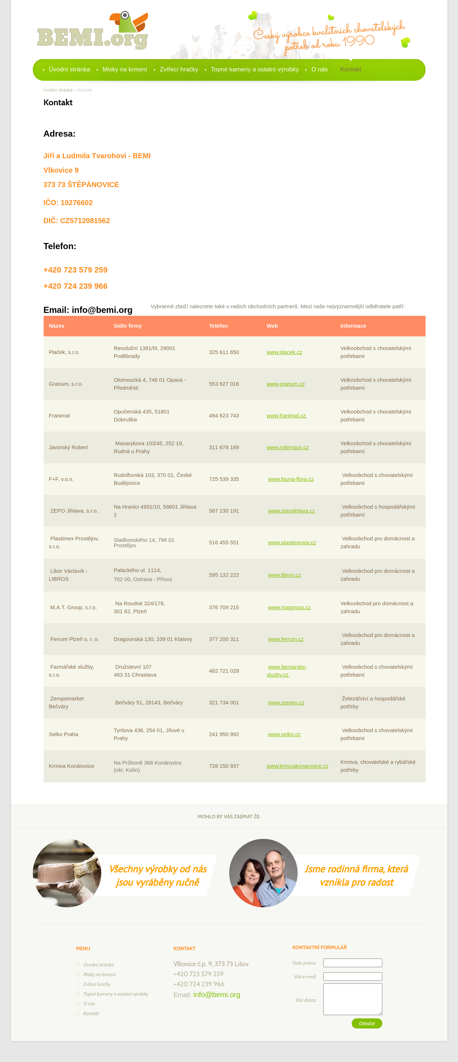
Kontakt (351, 69)
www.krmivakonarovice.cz (298, 766)
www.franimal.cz (287, 415)
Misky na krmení (125, 69)
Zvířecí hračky (179, 69)
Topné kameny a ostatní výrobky (255, 69)
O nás (319, 69)
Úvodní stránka (69, 69)
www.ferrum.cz (285, 639)
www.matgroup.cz (289, 607)
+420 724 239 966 (199, 984)
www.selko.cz (284, 734)
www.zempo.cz (286, 702)
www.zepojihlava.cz (291, 511)
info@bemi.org (217, 995)
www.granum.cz (286, 384)
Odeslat (367, 1023)
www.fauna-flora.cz (291, 479)
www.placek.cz (284, 352)
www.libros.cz (284, 575)
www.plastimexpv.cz (292, 542)
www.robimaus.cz (288, 447)
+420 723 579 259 (199, 974)
